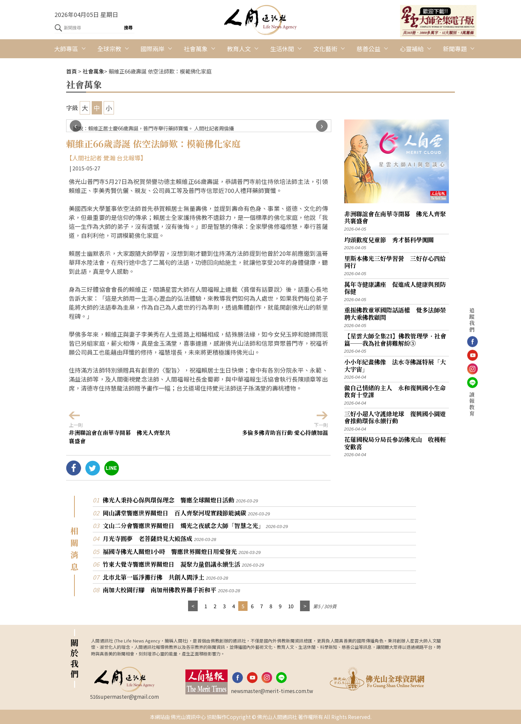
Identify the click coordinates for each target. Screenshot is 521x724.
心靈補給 (412, 48)
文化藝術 (325, 48)
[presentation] (75, 126)
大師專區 (66, 48)
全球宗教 (109, 48)
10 (290, 606)
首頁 (71, 71)
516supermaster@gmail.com (124, 696)
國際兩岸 (152, 48)
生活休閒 (282, 48)
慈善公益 (368, 48)
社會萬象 (196, 48)
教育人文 (239, 48)
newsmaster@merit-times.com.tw (272, 690)
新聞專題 (455, 48)
